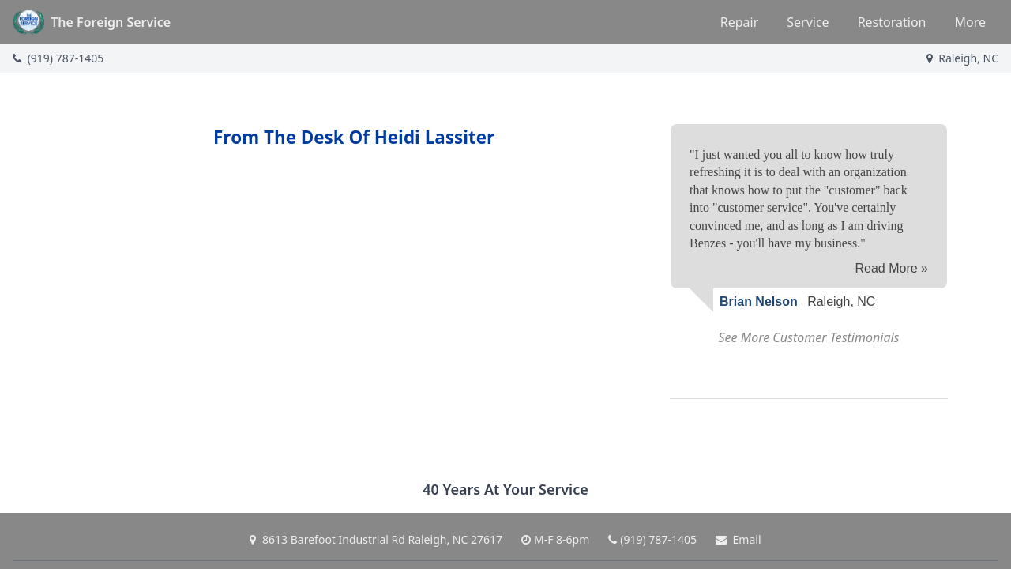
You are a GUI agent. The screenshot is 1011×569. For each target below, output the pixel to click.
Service (808, 22)
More (970, 22)
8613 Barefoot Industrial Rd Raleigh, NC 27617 (376, 539)
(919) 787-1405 (58, 58)
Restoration (892, 22)
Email (738, 539)
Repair (739, 22)
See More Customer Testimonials (808, 337)
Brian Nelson (759, 301)
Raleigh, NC (962, 58)
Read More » (892, 268)
